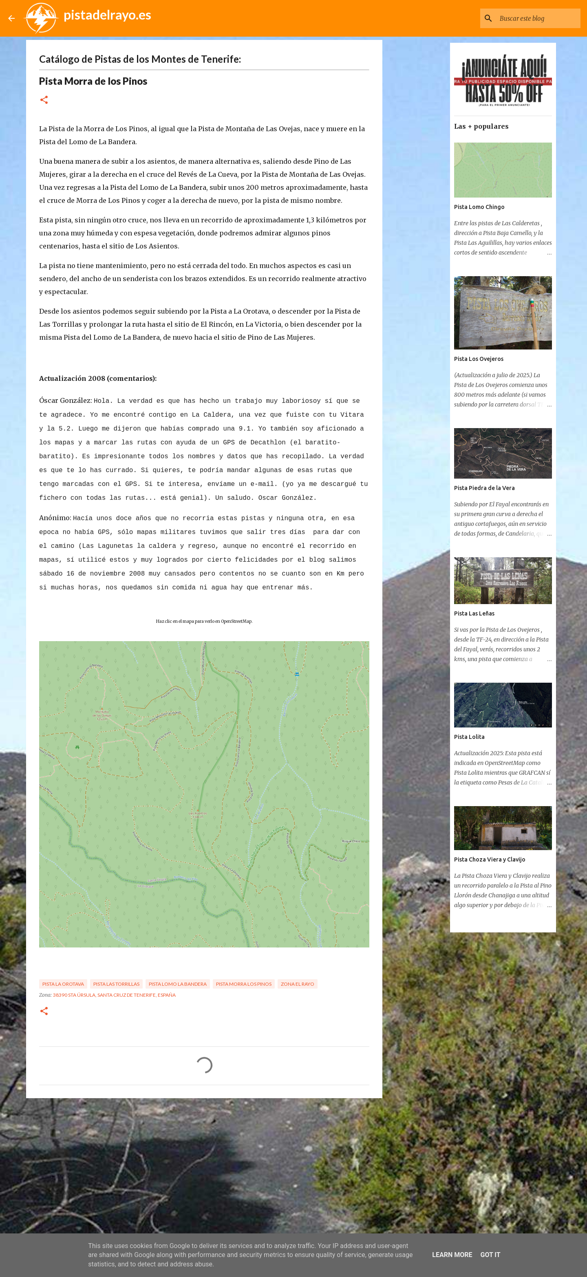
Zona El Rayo (297, 984)
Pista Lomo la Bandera (178, 984)
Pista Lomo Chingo (479, 207)
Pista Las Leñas (474, 613)
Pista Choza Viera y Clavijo (489, 859)
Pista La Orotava (63, 984)
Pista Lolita (469, 737)
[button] (44, 100)
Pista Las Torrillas (116, 984)
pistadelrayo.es (107, 14)
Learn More (452, 1255)
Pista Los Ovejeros (478, 359)
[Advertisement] (204, 1167)
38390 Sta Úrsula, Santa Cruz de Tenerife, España (114, 995)
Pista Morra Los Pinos (243, 984)
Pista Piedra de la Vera (484, 488)
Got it (490, 1255)
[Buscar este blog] (537, 18)
